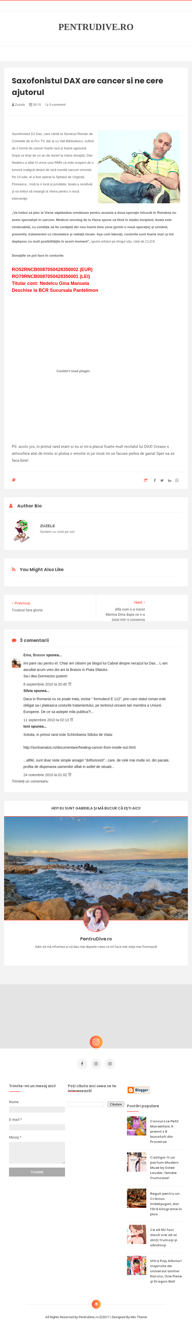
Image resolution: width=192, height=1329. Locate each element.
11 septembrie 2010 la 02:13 (46, 720)
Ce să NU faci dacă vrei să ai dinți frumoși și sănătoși (163, 1236)
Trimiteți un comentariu (30, 781)
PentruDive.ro (96, 27)
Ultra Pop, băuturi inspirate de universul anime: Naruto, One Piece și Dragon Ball (166, 1269)
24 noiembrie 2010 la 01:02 (45, 775)
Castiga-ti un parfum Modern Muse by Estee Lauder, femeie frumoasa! (164, 1166)
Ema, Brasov (34, 655)
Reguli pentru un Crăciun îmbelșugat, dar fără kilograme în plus (166, 1202)
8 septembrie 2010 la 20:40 (45, 684)
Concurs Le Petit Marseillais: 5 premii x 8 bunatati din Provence (164, 1129)
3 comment (55, 105)
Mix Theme (139, 1315)
